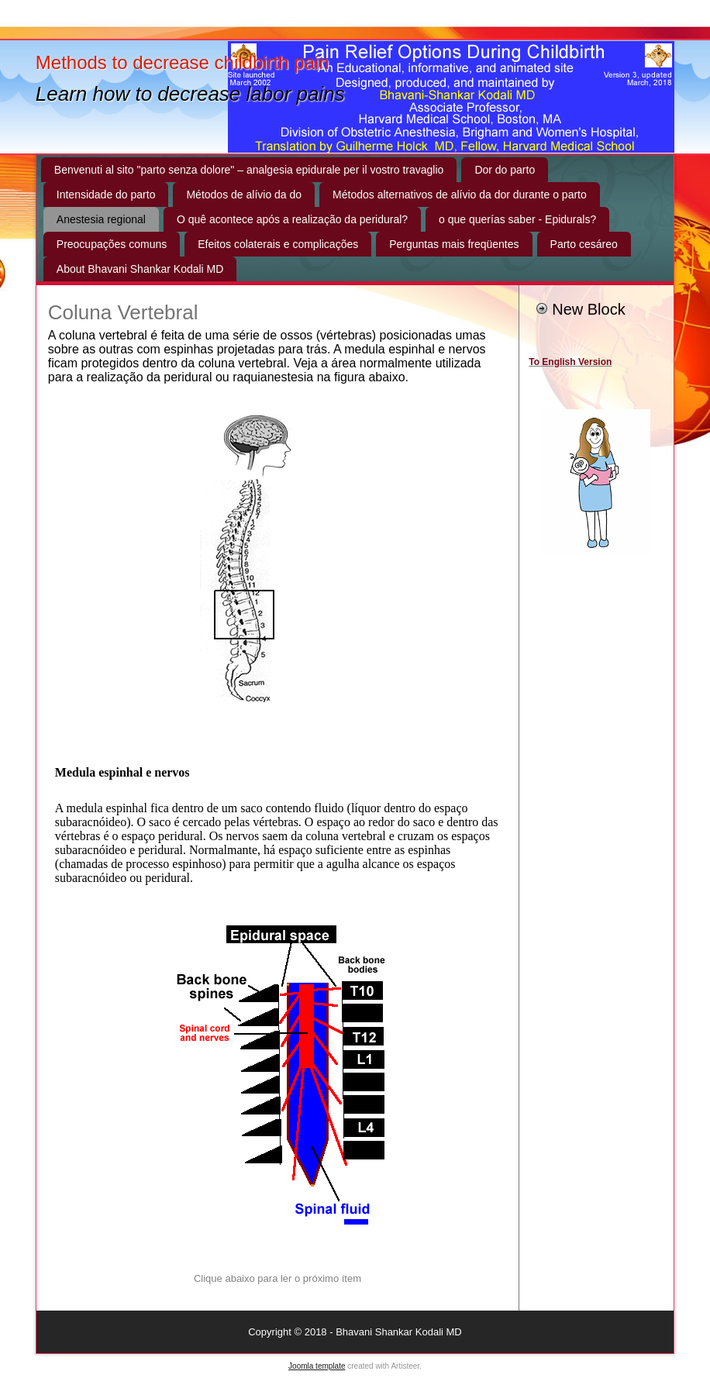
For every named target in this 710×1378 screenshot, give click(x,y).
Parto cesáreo (584, 244)
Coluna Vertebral (123, 312)
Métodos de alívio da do (244, 194)
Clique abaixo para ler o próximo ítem (277, 1278)
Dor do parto (504, 170)
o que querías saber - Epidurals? (517, 219)
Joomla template (316, 1366)
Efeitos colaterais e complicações (278, 244)
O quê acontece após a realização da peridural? (292, 219)
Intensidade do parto (106, 194)
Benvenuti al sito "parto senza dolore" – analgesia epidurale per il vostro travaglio (249, 170)
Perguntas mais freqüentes (454, 244)
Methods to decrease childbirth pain (182, 62)
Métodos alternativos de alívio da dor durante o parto (460, 194)
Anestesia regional (101, 219)
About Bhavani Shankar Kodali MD (140, 269)
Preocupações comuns (112, 244)
